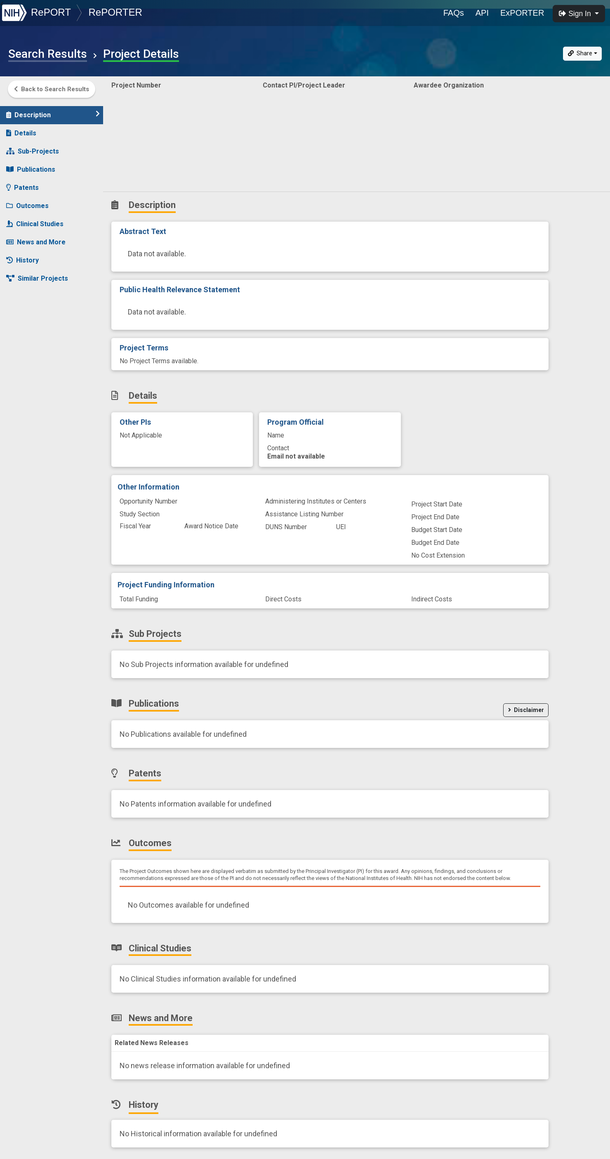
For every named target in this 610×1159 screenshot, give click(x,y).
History (22, 256)
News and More (36, 238)
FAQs (453, 12)
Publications (30, 165)
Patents (22, 183)
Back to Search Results (51, 89)
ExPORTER (522, 12)
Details (21, 129)
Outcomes (27, 202)
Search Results (47, 54)
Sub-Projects (32, 147)
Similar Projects (37, 274)
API (482, 12)
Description (53, 110)
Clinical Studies (35, 220)
